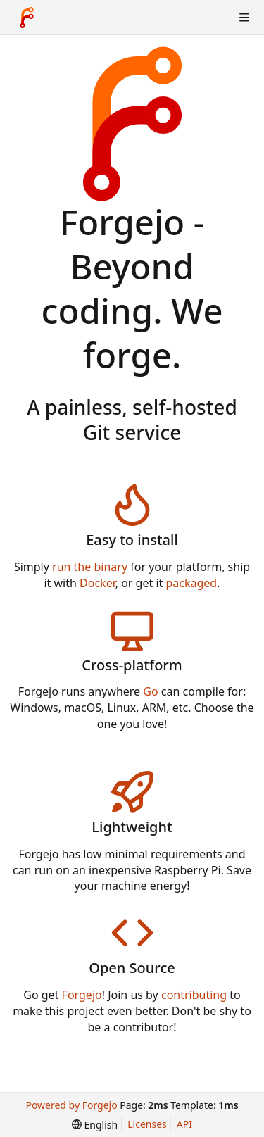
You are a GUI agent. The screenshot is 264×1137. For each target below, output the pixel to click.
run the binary (89, 566)
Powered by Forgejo (71, 1105)
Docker (97, 583)
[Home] (26, 17)
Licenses (147, 1124)
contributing (194, 995)
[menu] (95, 1124)
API (184, 1124)
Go (150, 691)
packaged (191, 583)
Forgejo (82, 995)
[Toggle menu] (244, 17)
